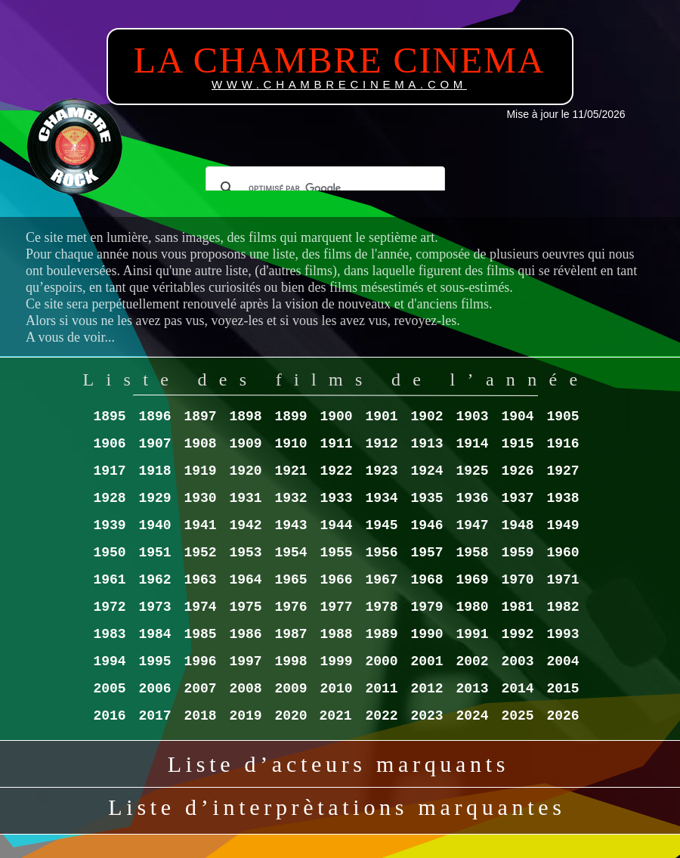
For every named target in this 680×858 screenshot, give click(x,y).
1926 (517, 471)
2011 (381, 688)
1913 (426, 443)
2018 (200, 715)
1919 (200, 471)
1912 (381, 443)
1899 (290, 416)
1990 (426, 634)
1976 (290, 607)
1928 (109, 498)
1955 (336, 552)
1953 (245, 552)
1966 (336, 579)
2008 (245, 688)
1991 (472, 634)
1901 (381, 416)
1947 (472, 525)
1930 (200, 498)
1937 (517, 498)
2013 (472, 688)
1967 (381, 579)
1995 (154, 661)
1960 (562, 552)
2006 (154, 688)
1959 (517, 552)
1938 (562, 498)
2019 (245, 715)
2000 (381, 661)
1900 (336, 416)
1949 (562, 525)
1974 (200, 607)
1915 (517, 443)
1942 (245, 525)
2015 (562, 688)
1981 (517, 607)
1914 (472, 443)
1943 (290, 525)
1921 (290, 471)
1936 (472, 498)
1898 (245, 416)
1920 (245, 471)
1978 (381, 607)
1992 (517, 634)
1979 (426, 607)
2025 (517, 715)
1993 (562, 634)
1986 (245, 634)
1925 (472, 471)
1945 (381, 525)
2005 (109, 688)
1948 (517, 525)
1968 (426, 579)
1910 (290, 443)
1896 (154, 416)
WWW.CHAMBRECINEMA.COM (339, 84)
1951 (154, 552)
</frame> (325, 178)
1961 (109, 579)
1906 (109, 443)
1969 (472, 579)
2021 (335, 715)
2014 (517, 688)
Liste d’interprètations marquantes (336, 807)
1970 (517, 579)
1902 (426, 416)
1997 (245, 661)
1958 (472, 552)
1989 (381, 634)
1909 (245, 443)
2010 (336, 688)
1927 (562, 471)
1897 (200, 416)
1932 (290, 498)
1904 (517, 416)
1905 (562, 416)
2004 (562, 661)
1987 (290, 634)
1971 (562, 579)
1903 (472, 416)
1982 (562, 607)
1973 (154, 607)
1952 (200, 552)
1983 (109, 634)
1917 (109, 471)
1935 (426, 498)
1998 (290, 661)
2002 (472, 661)
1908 (200, 443)
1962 (154, 579)
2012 (426, 688)
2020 (290, 715)
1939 (109, 525)
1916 (562, 443)
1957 (426, 552)
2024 (472, 715)
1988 (336, 634)
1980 (472, 607)
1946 (426, 525)
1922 (336, 471)
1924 (426, 471)
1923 (381, 471)
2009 (290, 688)
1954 (290, 552)
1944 (336, 525)
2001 (426, 661)
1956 (381, 552)
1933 (336, 498)
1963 (200, 579)
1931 (245, 498)
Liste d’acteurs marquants (338, 763)
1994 (109, 661)
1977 (336, 607)
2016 (109, 715)
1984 (154, 634)
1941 (200, 525)
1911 (336, 443)
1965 (290, 579)
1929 (154, 498)
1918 (154, 471)
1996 (200, 661)
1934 (381, 498)
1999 (336, 661)
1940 (154, 525)
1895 (109, 416)
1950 (109, 552)
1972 (109, 607)
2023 (426, 715)
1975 (245, 607)
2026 (562, 715)
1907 (154, 443)
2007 (200, 688)
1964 (245, 579)
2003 (517, 661)
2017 (154, 715)
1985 (200, 634)
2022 (381, 715)
